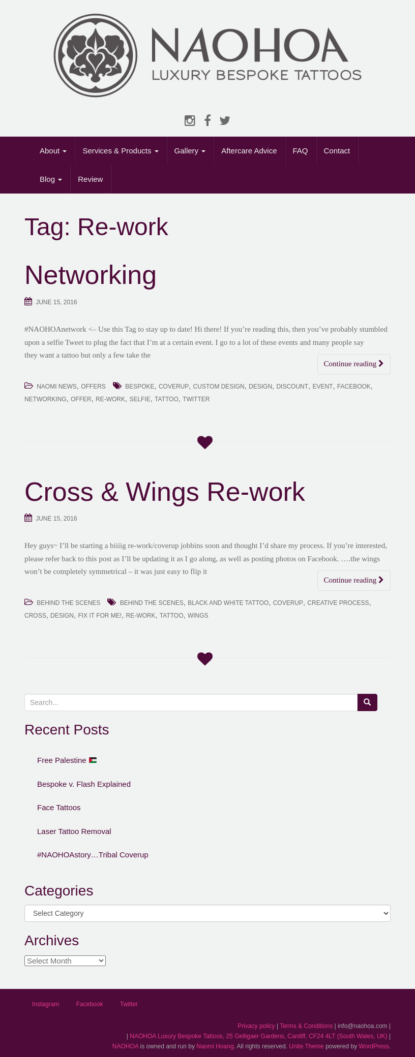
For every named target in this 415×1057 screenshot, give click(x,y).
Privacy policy (256, 1026)
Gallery (190, 150)
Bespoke (139, 386)
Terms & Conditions (306, 1026)
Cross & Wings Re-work (164, 491)
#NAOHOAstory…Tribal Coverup (93, 854)
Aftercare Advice (249, 150)
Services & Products (120, 150)
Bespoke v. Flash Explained (84, 784)
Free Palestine (67, 760)
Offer (81, 399)
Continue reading (354, 364)
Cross (35, 615)
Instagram (45, 1004)
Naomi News (57, 386)
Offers (93, 386)
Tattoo (167, 399)
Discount (292, 386)
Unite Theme (306, 1046)
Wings (198, 615)
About (53, 150)
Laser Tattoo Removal (74, 831)
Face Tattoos (59, 807)
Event (322, 386)
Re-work (110, 399)
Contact (337, 150)
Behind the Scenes (152, 602)
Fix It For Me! (100, 615)
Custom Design (219, 386)
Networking (90, 275)
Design (260, 386)
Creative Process (338, 602)
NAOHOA (125, 1046)
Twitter (196, 399)
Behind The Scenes (68, 602)
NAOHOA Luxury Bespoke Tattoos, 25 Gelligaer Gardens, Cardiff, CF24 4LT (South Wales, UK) (258, 1036)
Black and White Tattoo (228, 602)
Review (90, 179)
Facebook (354, 386)
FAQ (300, 150)
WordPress (374, 1046)
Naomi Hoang (214, 1046)
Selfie (139, 399)
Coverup (174, 386)
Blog (51, 179)
